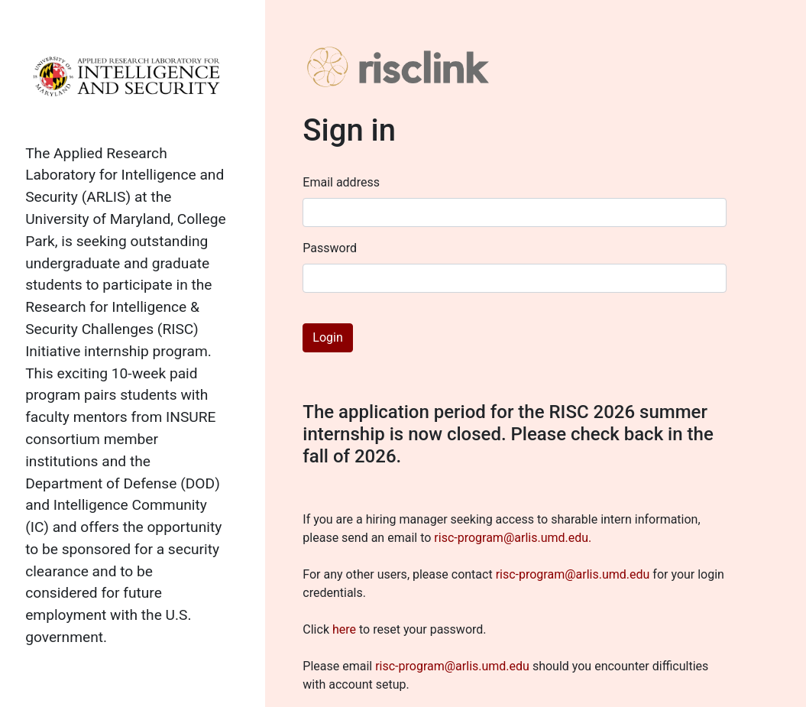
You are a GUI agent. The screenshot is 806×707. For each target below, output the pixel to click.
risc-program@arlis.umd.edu (573, 574)
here (344, 629)
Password (330, 248)
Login (327, 337)
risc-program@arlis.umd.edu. (512, 537)
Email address (341, 182)
